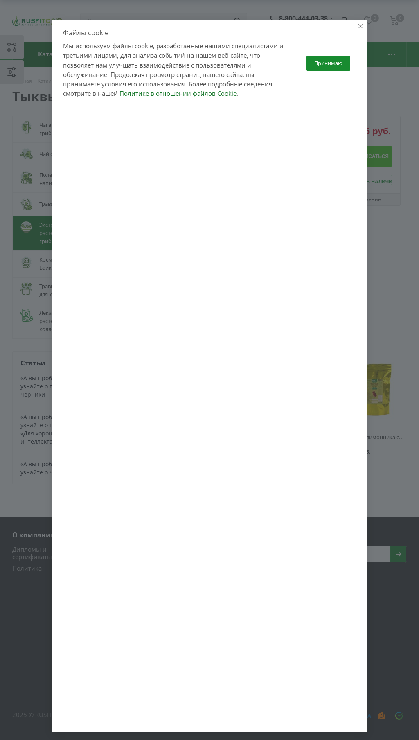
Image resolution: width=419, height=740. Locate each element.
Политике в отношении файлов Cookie (178, 105)
